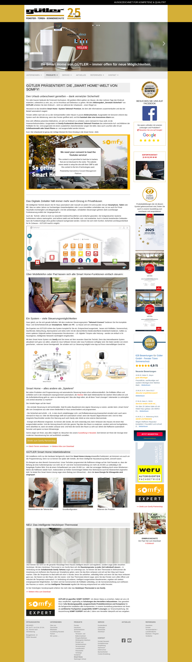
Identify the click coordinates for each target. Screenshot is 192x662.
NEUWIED (29, 625)
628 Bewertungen (144, 355)
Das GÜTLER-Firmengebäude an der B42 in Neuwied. (99, 25)
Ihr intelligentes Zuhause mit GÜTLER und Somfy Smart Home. (97, 25)
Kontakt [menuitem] (112, 75)
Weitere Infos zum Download (63, 446)
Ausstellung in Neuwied (87, 433)
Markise (80, 395)
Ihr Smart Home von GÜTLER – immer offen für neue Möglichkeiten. (92, 25)
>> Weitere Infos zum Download (38, 592)
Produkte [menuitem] (51, 75)
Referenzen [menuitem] (96, 75)
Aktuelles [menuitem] (81, 75)
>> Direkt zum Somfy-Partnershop (150, 507)
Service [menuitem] (66, 75)
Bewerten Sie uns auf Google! (150, 130)
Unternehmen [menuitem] (33, 75)
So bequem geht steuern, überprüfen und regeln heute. (95, 25)
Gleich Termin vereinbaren (39, 446)
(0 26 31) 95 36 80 (150, 157)
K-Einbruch (149, 543)
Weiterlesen (145, 385)
